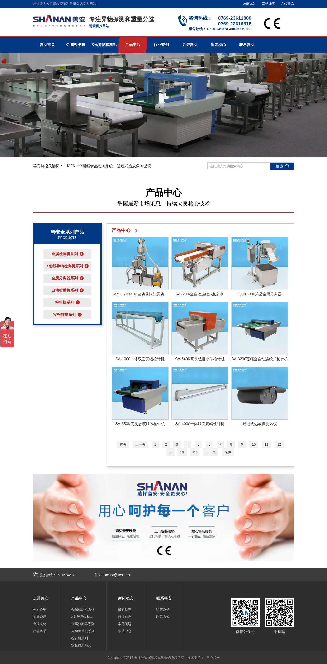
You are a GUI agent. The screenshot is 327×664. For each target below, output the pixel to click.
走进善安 (189, 45)
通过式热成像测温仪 (134, 166)
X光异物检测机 (104, 45)
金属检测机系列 (83, 609)
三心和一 (213, 657)
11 (266, 444)
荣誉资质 (39, 617)
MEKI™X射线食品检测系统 (90, 166)
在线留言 (287, 4)
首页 (123, 444)
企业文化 (39, 624)
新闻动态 (218, 45)
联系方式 (163, 617)
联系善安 (246, 45)
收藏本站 (249, 4)
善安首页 (47, 45)
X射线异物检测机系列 (83, 617)
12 (279, 444)
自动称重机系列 (83, 631)
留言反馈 (163, 609)
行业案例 (161, 45)
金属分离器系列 (83, 624)
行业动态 (124, 617)
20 (195, 452)
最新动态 (124, 609)
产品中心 (132, 45)
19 (182, 452)
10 (254, 444)
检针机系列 (79, 638)
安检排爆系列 (81, 645)
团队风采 (39, 631)
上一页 (140, 444)
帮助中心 (124, 631)
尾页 (228, 452)
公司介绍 (39, 609)
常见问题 (124, 624)
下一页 (211, 452)
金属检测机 (75, 45)
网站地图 (268, 4)
